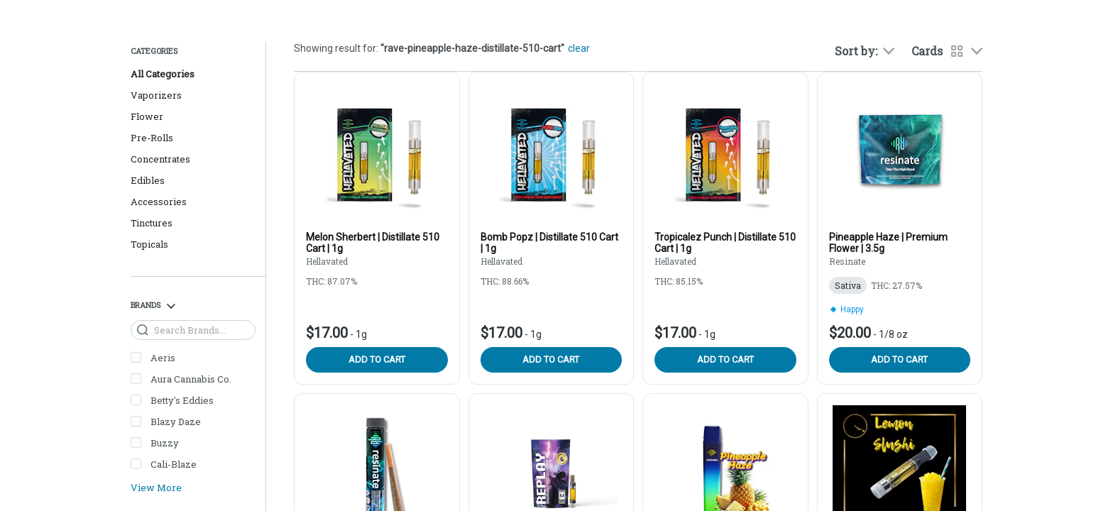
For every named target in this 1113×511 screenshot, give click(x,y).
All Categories (162, 73)
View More (156, 488)
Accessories (159, 201)
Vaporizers (156, 95)
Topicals (149, 244)
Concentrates (160, 159)
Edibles (148, 180)
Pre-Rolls (152, 137)
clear (579, 48)
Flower (147, 116)
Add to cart (377, 359)
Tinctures (151, 222)
